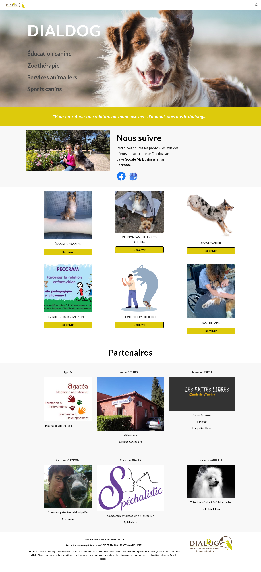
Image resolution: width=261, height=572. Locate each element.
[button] (256, 5)
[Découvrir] (68, 252)
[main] (86, 30)
